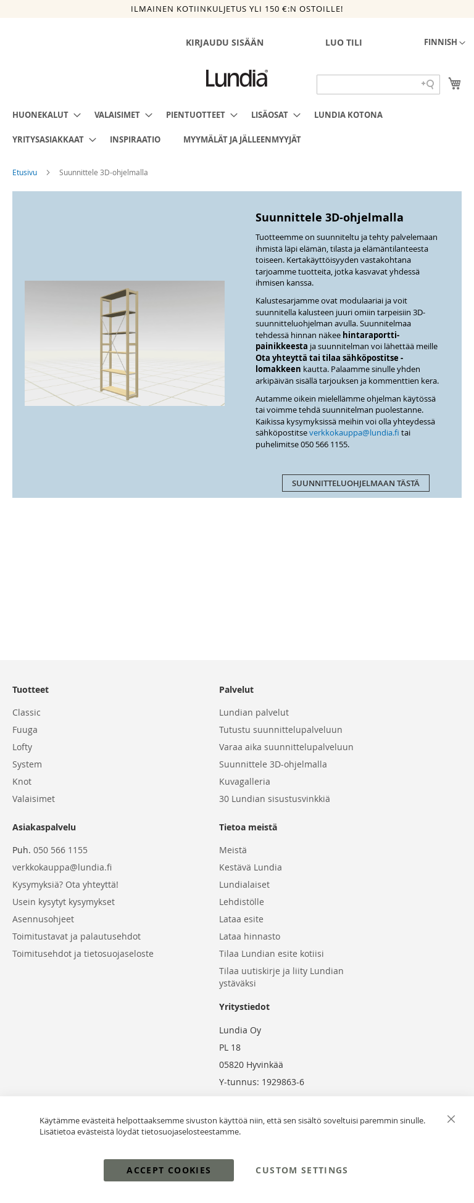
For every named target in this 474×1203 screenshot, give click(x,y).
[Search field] (378, 84)
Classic (26, 712)
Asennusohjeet (43, 919)
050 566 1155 (60, 850)
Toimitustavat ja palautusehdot (76, 936)
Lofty (22, 747)
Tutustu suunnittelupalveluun (281, 729)
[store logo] (237, 78)
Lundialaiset (244, 884)
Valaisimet (33, 798)
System (27, 764)
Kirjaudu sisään (225, 42)
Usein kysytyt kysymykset (63, 901)
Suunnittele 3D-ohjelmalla (273, 764)
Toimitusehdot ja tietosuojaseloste (83, 953)
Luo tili (343, 42)
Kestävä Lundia (250, 867)
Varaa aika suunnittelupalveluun (286, 747)
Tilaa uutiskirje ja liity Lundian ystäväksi (281, 977)
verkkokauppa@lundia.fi (354, 432)
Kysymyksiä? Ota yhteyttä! (65, 884)
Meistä (233, 850)
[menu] (237, 127)
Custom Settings (302, 1170)
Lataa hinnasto (249, 936)
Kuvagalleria (244, 781)
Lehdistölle (241, 901)
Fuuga (25, 729)
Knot (21, 781)
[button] (444, 43)
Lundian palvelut (254, 712)
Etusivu (25, 172)
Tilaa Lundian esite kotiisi (271, 953)
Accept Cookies (169, 1170)
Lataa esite (241, 919)
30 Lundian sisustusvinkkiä (274, 798)
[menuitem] (43, 114)
